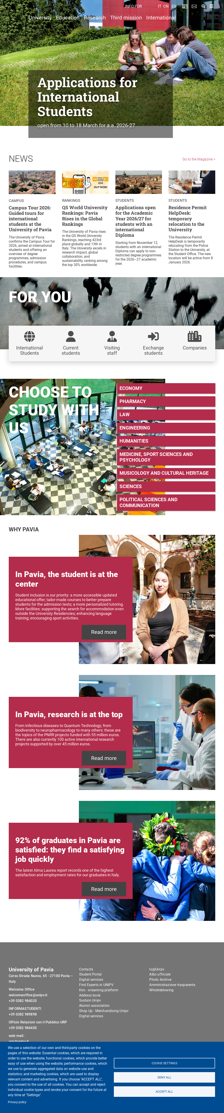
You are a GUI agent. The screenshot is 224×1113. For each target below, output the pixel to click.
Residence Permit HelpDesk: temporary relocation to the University (187, 219)
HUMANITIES (134, 441)
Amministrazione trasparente (172, 991)
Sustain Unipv (90, 1007)
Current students (71, 350)
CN (166, 11)
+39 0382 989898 (23, 1021)
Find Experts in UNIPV (96, 991)
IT (159, 11)
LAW (125, 414)
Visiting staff (112, 350)
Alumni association (94, 1012)
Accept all (164, 1091)
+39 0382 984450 (23, 1034)
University (40, 27)
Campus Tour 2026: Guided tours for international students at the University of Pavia (30, 219)
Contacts (86, 975)
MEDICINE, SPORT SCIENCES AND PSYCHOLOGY (156, 457)
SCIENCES (131, 486)
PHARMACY (133, 401)
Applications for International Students (87, 96)
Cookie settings (164, 1063)
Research (95, 27)
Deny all (164, 1077)
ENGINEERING (135, 428)
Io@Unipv (156, 975)
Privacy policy (17, 1102)
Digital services (91, 986)
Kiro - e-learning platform (98, 996)
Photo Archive (160, 986)
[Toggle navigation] (211, 11)
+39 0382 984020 (23, 1007)
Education (68, 27)
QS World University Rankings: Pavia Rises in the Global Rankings (85, 216)
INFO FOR (134, 11)
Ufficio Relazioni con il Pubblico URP (38, 1028)
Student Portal (90, 981)
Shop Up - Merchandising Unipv (104, 1017)
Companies (195, 348)
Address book (90, 1001)
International (161, 27)
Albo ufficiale (159, 981)
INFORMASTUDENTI (25, 1015)
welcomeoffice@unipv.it (28, 1001)
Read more (104, 632)
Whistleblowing (161, 996)
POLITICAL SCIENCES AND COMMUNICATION (148, 502)
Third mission (126, 27)
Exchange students (153, 350)
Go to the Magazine (197, 159)
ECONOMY (131, 388)
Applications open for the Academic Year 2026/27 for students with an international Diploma (135, 221)
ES (174, 11)
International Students (29, 350)
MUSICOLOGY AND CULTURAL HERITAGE (164, 473)
